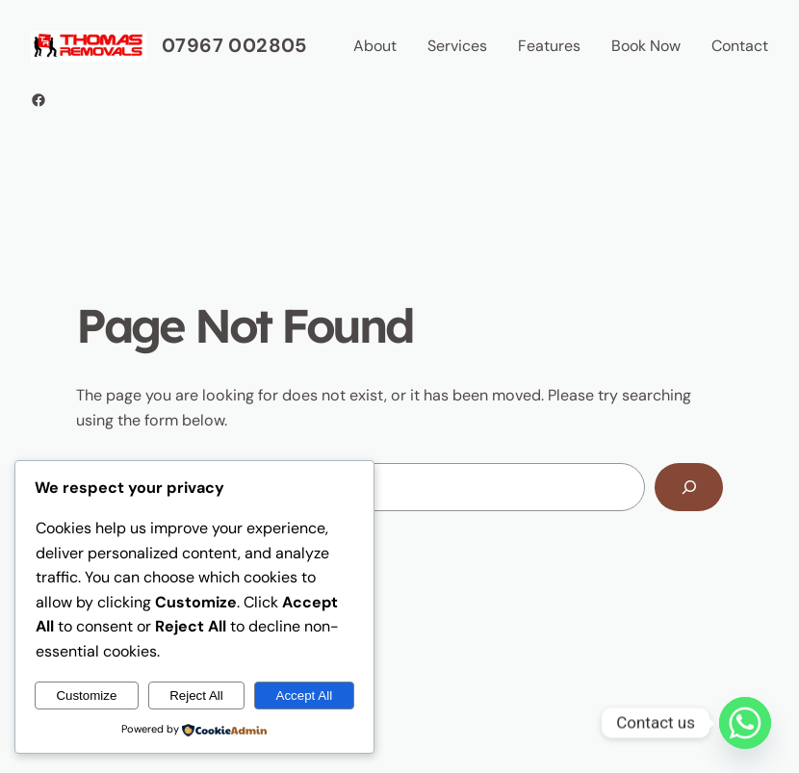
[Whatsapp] (745, 723)
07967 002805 (234, 45)
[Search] (689, 487)
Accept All (304, 695)
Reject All (196, 695)
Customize (86, 695)
